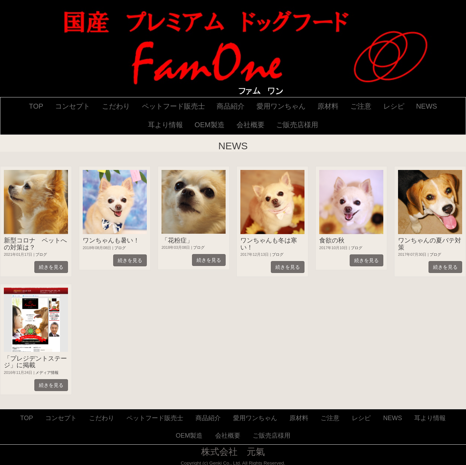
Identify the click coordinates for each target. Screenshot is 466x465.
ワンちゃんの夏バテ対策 (429, 244)
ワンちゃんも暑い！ (111, 240)
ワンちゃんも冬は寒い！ (268, 244)
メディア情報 (47, 372)
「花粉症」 (177, 240)
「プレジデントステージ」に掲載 (35, 362)
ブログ (41, 254)
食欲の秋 (331, 240)
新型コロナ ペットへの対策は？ (35, 244)
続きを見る (51, 267)
